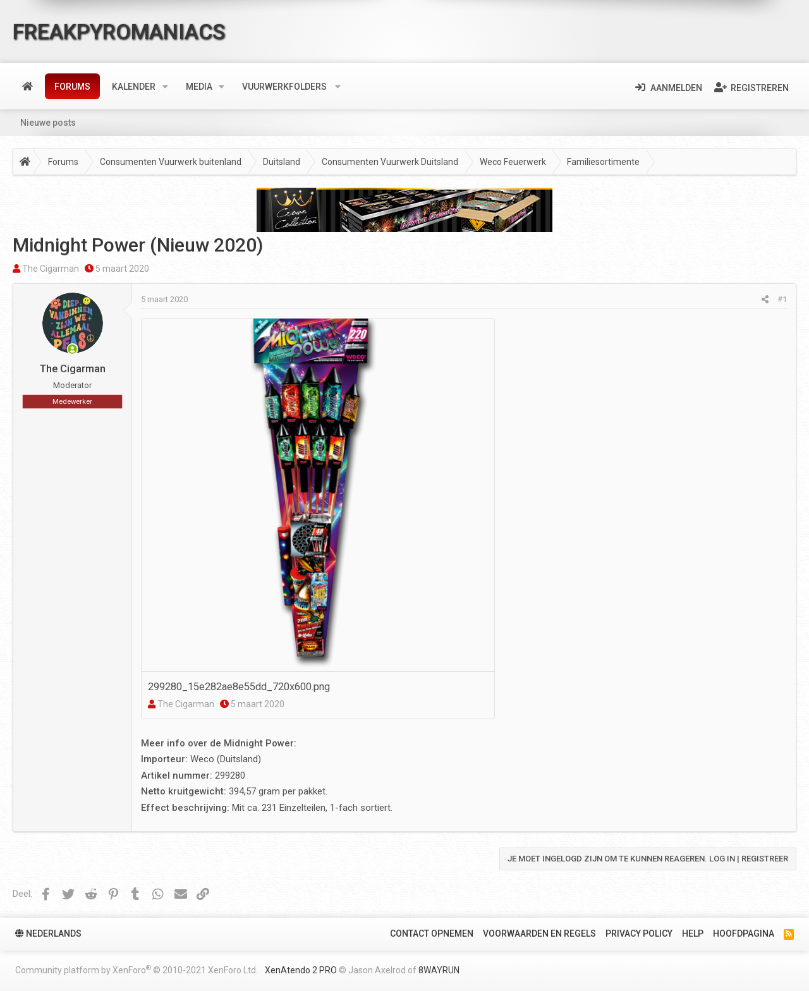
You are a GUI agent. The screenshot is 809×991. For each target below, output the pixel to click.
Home (27, 86)
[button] (165, 86)
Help (692, 933)
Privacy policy (638, 933)
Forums (72, 87)
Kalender (133, 87)
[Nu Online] (72, 350)
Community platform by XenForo (136, 969)
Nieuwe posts (48, 123)
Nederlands (48, 933)
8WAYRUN (438, 970)
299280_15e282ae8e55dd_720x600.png (239, 687)
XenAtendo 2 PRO (301, 970)
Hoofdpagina (743, 933)
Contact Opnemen (431, 933)
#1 (782, 299)
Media (199, 87)
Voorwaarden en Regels (539, 933)
